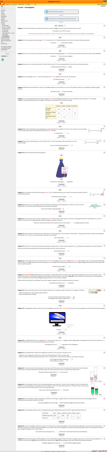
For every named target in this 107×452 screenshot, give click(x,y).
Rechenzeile (4, 49)
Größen (3, 18)
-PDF (61, 15)
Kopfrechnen (4, 21)
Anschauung (5, 25)
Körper (3, 19)
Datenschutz (47, 451)
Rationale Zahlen (5, 37)
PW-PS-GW (5, 34)
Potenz (3, 22)
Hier (70, 327)
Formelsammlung (5, 48)
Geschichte (14, 4)
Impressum (59, 451)
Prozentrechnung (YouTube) (54, 11)
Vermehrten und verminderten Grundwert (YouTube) (60, 18)
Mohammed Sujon (71, 325)
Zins (2, 42)
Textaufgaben (5, 36)
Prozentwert (5, 30)
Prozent (3, 24)
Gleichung (3, 16)
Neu (56, 25)
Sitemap (64, 451)
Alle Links (3, 7)
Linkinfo (7, 53)
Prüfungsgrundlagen (6, 46)
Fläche (2, 13)
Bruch (2, 12)
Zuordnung (4, 43)
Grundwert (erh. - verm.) (8, 33)
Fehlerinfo (53, 451)
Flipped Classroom (102, 4)
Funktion (3, 15)
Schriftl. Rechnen (5, 39)
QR (33, 4)
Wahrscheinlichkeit (6, 40)
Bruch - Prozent (6, 27)
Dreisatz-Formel (6, 28)
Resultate (103, 6)
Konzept (3, 10)
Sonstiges (27, 4)
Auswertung (61, 45)
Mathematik (21, 4)
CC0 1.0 (70, 326)
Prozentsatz (5, 31)
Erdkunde (8, 4)
